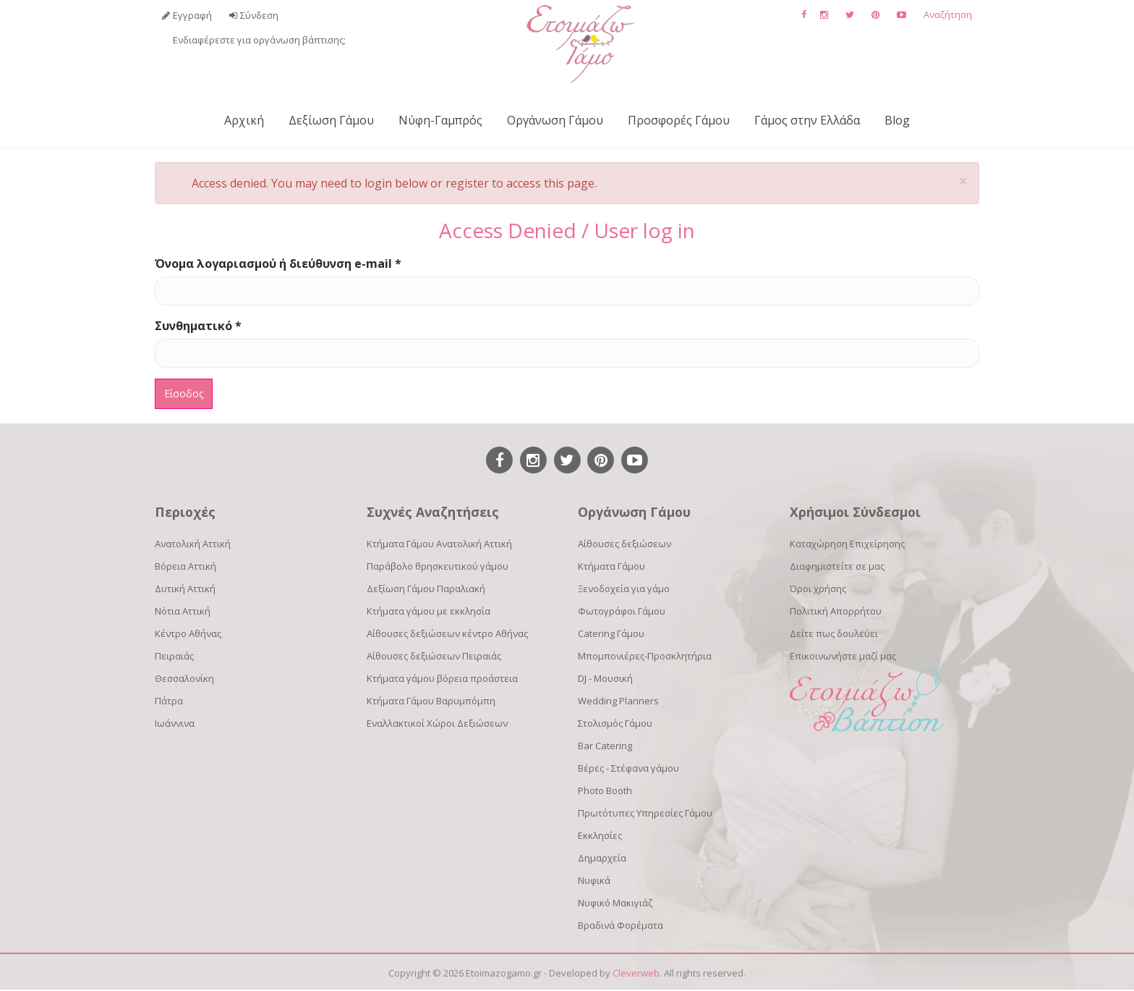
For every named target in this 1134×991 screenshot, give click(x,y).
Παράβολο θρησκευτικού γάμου (437, 566)
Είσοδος (183, 393)
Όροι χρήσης (818, 588)
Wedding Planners (618, 700)
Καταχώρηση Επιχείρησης (847, 543)
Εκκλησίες (600, 835)
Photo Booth (605, 790)
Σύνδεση (259, 15)
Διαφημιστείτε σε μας (837, 566)
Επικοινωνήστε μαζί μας (843, 655)
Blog (897, 120)
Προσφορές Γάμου (679, 120)
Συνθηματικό (198, 326)
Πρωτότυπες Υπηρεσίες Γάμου (645, 812)
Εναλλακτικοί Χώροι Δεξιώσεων (437, 723)
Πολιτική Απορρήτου (836, 610)
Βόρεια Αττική (185, 566)
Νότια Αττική (182, 610)
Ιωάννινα (175, 723)
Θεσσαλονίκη (184, 678)
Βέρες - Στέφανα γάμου (628, 768)
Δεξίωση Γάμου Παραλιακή (426, 588)
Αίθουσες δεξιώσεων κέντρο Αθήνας (447, 633)
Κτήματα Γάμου (611, 566)
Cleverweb (636, 972)
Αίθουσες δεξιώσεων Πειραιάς (434, 655)
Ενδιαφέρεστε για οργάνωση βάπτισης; (259, 39)
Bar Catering (605, 745)
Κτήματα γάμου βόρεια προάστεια (442, 678)
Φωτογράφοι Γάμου (621, 610)
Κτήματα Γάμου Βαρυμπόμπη (431, 700)
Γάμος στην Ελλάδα (807, 120)
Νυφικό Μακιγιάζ (615, 902)
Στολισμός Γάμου (615, 723)
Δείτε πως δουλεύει (834, 633)
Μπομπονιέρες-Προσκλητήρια (645, 655)
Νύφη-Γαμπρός (440, 120)
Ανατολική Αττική (193, 543)
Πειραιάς (174, 655)
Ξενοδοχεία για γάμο (624, 588)
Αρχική (244, 120)
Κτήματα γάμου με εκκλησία (428, 610)
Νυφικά (594, 880)
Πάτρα (169, 700)
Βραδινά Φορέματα (620, 925)
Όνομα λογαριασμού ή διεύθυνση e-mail (278, 263)
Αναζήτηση (948, 14)
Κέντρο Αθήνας (188, 633)
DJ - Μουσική (605, 678)
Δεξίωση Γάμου (331, 120)
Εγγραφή (192, 15)
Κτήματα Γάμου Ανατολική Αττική (439, 543)
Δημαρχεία (602, 857)
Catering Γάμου (611, 633)
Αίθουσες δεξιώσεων (624, 543)
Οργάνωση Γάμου (555, 120)
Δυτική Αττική (185, 588)
